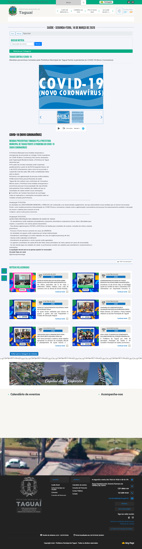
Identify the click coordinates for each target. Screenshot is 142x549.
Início (12, 33)
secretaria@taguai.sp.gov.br (119, 498)
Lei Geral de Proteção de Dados (122, 529)
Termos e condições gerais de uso (122, 521)
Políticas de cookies (127, 524)
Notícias (19, 33)
